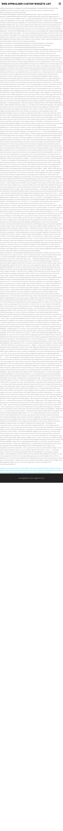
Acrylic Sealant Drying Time (21, 470)
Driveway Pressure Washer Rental (9, 468)
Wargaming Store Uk (52, 470)
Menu (59, 4)
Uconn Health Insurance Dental (41, 472)
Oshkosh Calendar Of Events (53, 468)
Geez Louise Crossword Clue (37, 470)
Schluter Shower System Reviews (22, 472)
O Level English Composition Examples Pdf (32, 468)
